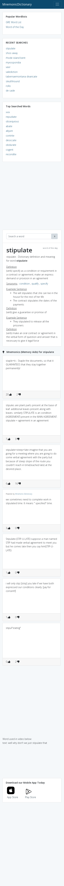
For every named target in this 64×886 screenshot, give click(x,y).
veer (8, 67)
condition (24, 283)
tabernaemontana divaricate (21, 76)
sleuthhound (13, 81)
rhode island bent (15, 57)
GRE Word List (13, 22)
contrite (10, 135)
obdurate (11, 144)
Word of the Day (15, 27)
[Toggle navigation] (57, 4)
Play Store (30, 795)
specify (44, 283)
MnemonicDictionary (17, 4)
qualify (35, 283)
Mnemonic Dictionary (23, 494)
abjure (9, 130)
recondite (11, 154)
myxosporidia (13, 62)
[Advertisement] (32, 197)
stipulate (10, 48)
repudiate (11, 116)
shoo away (12, 53)
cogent (9, 149)
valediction (12, 71)
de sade (10, 90)
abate (9, 126)
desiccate (11, 140)
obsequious (12, 121)
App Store (12, 795)
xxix (8, 112)
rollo (8, 86)
